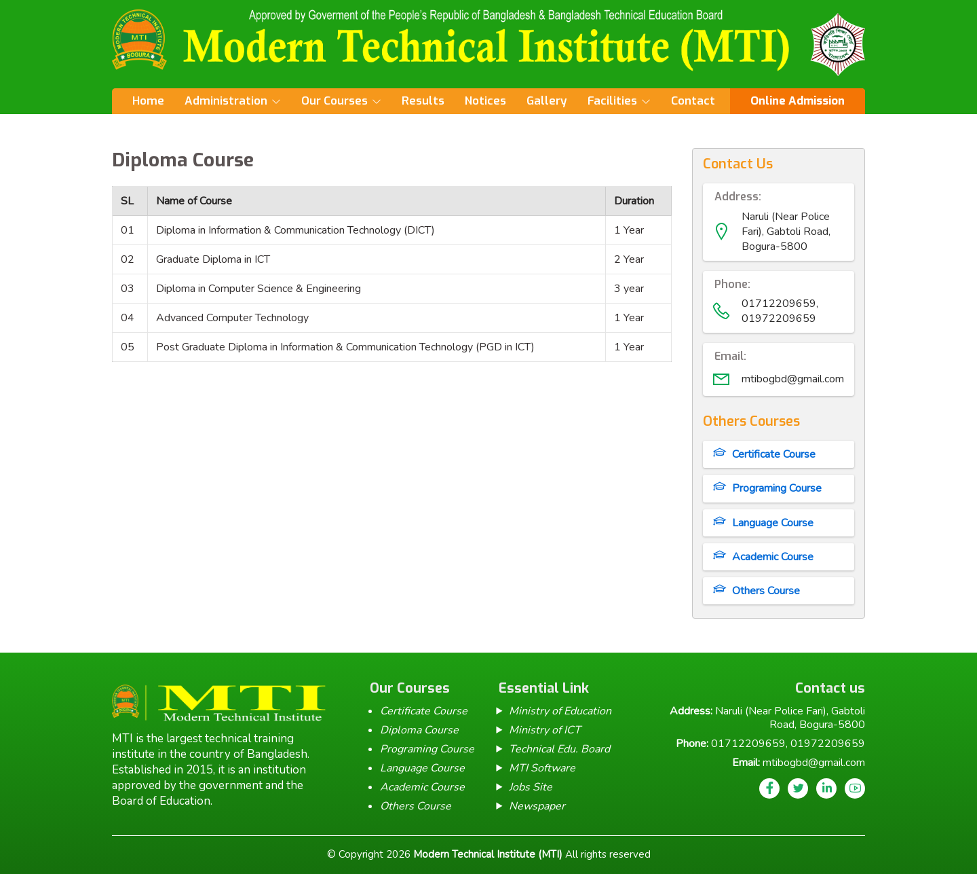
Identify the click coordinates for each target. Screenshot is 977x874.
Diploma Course (419, 730)
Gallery (546, 101)
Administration (226, 101)
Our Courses (334, 101)
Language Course (772, 522)
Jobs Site (530, 787)
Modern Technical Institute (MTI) (487, 854)
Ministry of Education (560, 711)
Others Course (766, 590)
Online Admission (797, 101)
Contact (693, 101)
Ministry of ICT (545, 730)
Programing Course (777, 488)
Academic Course (772, 556)
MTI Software (542, 768)
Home (148, 101)
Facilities (612, 101)
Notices (485, 101)
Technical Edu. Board (559, 749)
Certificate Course (774, 454)
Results (423, 101)
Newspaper (537, 806)
